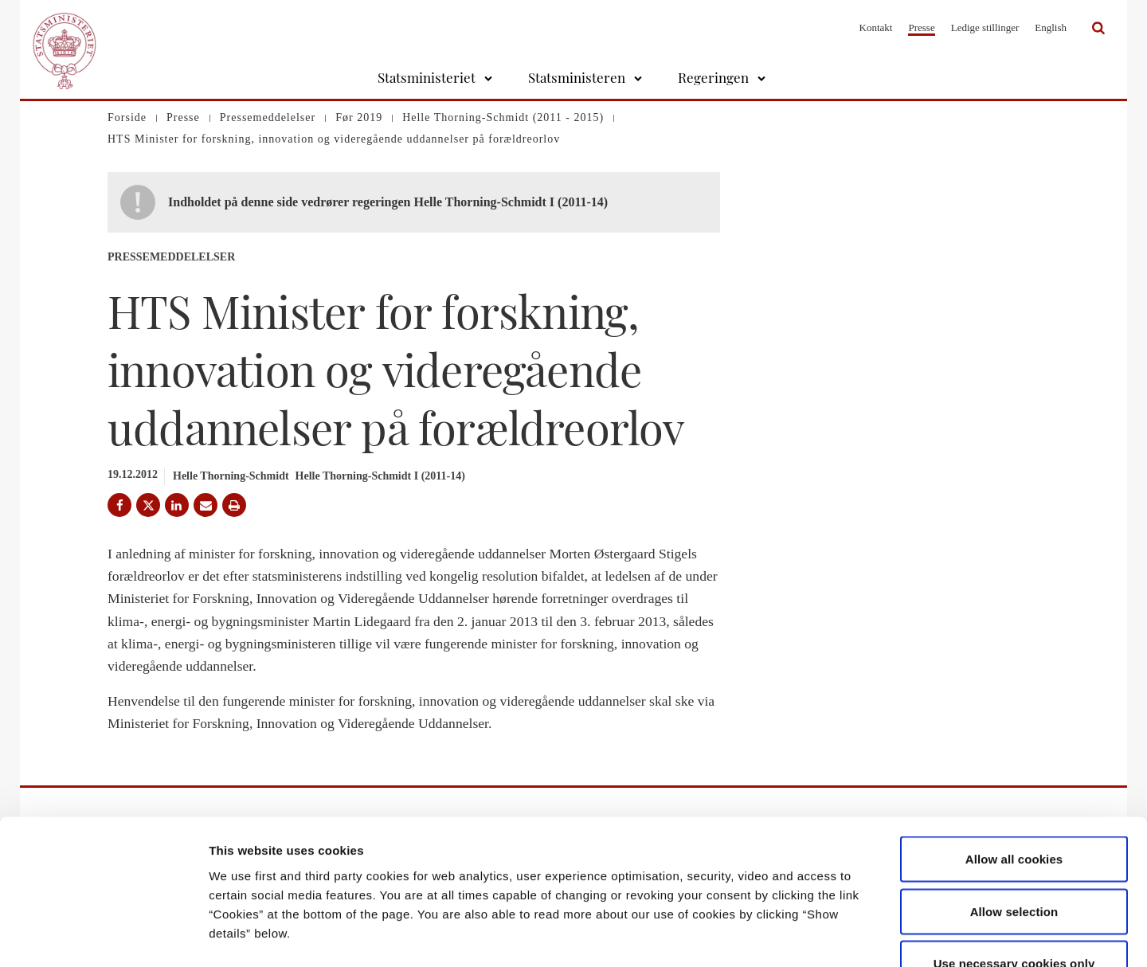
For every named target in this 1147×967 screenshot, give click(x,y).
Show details (836, 935)
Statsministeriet (427, 77)
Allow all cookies (1014, 758)
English (1051, 27)
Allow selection (1014, 810)
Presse (921, 27)
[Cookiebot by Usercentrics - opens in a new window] (103, 936)
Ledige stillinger (985, 27)
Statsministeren (576, 77)
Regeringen (713, 77)
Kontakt (876, 27)
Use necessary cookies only (1014, 862)
